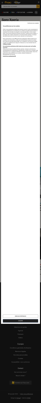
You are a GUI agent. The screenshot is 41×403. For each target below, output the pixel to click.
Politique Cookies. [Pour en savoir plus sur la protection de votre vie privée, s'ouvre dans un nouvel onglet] (7, 44)
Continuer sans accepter (33, 23)
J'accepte (20, 320)
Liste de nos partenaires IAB (9, 56)
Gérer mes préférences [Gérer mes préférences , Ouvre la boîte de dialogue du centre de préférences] (20, 316)
